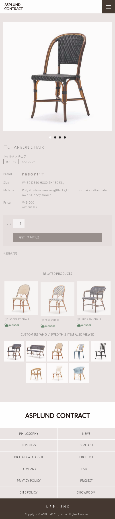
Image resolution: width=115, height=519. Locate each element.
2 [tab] (55, 137)
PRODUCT (86, 457)
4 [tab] (65, 137)
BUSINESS (29, 445)
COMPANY (28, 469)
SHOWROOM (86, 492)
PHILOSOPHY (29, 433)
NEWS (86, 433)
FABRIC (86, 469)
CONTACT (86, 445)
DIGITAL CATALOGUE (29, 457)
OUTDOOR (28, 161)
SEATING (11, 161)
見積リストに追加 (29, 237)
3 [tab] (60, 137)
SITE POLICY (28, 492)
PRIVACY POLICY (29, 480)
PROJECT (86, 480)
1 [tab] (50, 137)
